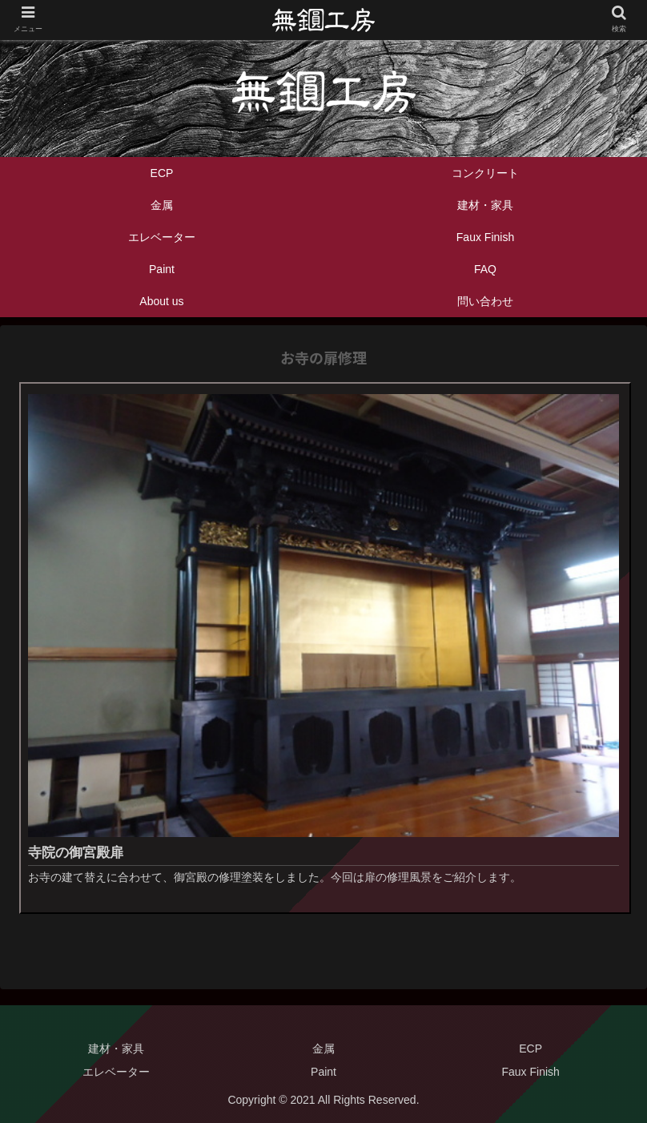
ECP (530, 1048)
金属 (323, 1048)
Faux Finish (531, 1071)
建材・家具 (116, 1048)
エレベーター (116, 1071)
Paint (323, 1071)
